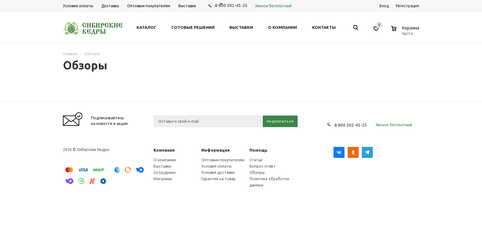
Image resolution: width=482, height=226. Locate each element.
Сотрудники (165, 172)
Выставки (162, 166)
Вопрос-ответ (262, 166)
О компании (165, 160)
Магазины (163, 179)
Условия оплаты (216, 166)
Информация (215, 150)
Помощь (258, 150)
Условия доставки (218, 172)
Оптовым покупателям (222, 160)
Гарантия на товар (218, 179)
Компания (164, 150)
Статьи (255, 160)
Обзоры (257, 172)
